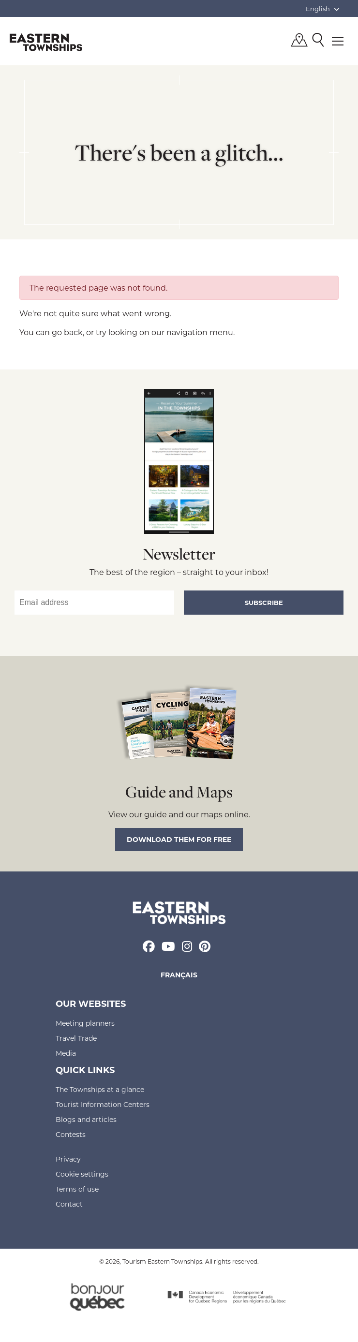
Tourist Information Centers (102, 1104)
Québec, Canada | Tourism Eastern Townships (46, 42)
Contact (69, 1204)
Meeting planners (85, 1023)
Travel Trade (76, 1038)
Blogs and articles (86, 1119)
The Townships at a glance (100, 1089)
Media (66, 1053)
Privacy (68, 1159)
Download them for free (179, 839)
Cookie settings (82, 1174)
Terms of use (77, 1189)
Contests (71, 1134)
